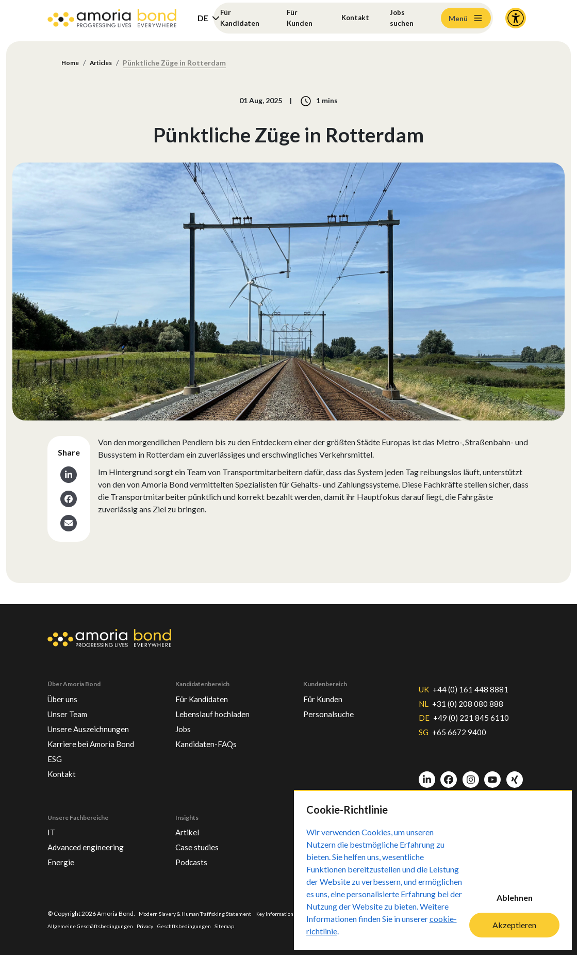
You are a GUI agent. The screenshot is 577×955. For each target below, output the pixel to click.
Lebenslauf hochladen (220, 700)
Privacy (195, 925)
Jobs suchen (404, 18)
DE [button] (202, 18)
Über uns (65, 684)
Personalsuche (333, 700)
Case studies (200, 843)
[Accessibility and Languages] (515, 18)
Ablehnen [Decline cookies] (515, 897)
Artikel (188, 827)
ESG (55, 750)
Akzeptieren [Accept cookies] (514, 925)
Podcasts (193, 860)
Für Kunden (300, 18)
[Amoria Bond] (111, 18)
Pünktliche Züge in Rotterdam (182, 63)
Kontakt (355, 18)
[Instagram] (471, 773)
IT (52, 827)
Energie (63, 860)
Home (71, 63)
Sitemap (285, 925)
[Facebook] (448, 773)
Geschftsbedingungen (239, 925)
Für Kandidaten (242, 18)
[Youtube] (492, 773)
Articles (106, 63)
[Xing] (514, 773)
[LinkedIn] (427, 773)
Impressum (63, 925)
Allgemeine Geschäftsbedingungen (131, 925)
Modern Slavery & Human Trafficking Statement (204, 912)
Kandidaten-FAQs (211, 733)
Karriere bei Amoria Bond (98, 733)
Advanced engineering (93, 843)
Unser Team (71, 700)
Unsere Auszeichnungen (96, 717)
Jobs (184, 717)
